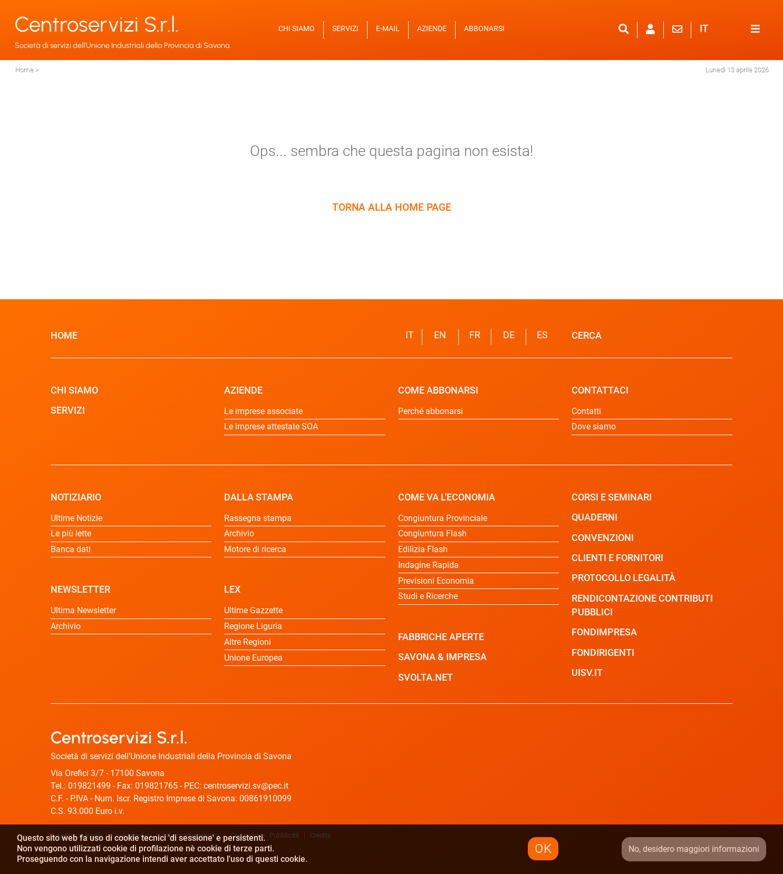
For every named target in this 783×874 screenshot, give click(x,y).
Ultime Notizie (76, 518)
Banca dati (71, 549)
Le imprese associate (263, 411)
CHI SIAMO (296, 28)
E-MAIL (388, 28)
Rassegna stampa (258, 518)
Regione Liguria (253, 626)
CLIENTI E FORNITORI (617, 558)
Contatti (586, 411)
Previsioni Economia (436, 581)
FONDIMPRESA (604, 632)
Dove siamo (594, 426)
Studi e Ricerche (428, 596)
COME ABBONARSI (438, 390)
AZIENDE (432, 28)
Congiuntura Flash (432, 533)
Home (24, 69)
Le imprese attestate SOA (271, 426)
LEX (232, 589)
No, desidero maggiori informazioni (694, 849)
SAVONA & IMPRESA (442, 657)
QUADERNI (594, 517)
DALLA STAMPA (258, 497)
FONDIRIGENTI (603, 652)
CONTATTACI (600, 390)
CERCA (587, 335)
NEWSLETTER (80, 589)
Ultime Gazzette (253, 610)
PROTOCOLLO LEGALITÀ (623, 578)
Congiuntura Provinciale (442, 518)
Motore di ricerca (255, 549)
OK (543, 848)
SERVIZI (345, 28)
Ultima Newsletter (83, 610)
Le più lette (71, 533)
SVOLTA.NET (425, 677)
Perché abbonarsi (430, 411)
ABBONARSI (484, 28)
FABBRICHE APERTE (441, 637)
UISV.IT (587, 672)
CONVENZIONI (603, 538)
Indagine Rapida (428, 565)
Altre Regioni (247, 642)
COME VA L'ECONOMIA (446, 497)
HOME (64, 335)
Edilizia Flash (423, 549)
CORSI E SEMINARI (612, 497)
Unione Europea (253, 658)
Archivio (66, 626)
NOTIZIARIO (76, 497)
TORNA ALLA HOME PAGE (391, 207)
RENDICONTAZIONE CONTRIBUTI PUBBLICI (642, 605)
